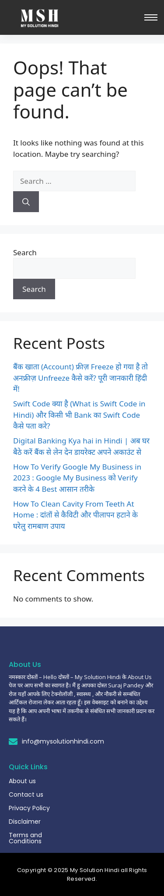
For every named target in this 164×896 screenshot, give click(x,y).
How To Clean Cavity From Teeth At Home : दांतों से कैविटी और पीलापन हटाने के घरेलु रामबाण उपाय (75, 515)
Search (25, 252)
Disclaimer (25, 821)
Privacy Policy (29, 808)
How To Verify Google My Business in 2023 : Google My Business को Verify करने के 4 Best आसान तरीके (77, 478)
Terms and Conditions (25, 838)
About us (22, 781)
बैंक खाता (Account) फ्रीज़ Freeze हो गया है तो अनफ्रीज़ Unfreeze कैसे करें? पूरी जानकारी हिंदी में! (80, 378)
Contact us (26, 794)
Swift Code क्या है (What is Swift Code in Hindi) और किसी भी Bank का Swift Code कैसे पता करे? (79, 415)
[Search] (26, 201)
